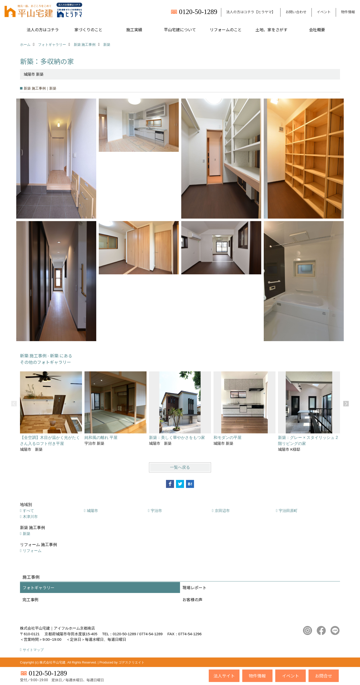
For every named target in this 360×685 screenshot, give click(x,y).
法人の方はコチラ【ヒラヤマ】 (250, 11)
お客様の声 (192, 599)
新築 (26, 533)
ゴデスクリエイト (131, 662)
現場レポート (194, 587)
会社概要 (317, 30)
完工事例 (30, 599)
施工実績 (134, 30)
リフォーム (32, 550)
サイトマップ (33, 650)
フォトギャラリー (38, 587)
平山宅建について (180, 30)
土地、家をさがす (272, 30)
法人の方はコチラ (43, 30)
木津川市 (30, 516)
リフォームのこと (226, 30)
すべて (28, 510)
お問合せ (323, 675)
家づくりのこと (88, 30)
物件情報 (348, 11)
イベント (324, 11)
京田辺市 (222, 510)
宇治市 (156, 510)
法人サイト (224, 675)
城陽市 (92, 510)
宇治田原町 (288, 510)
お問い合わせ (296, 11)
